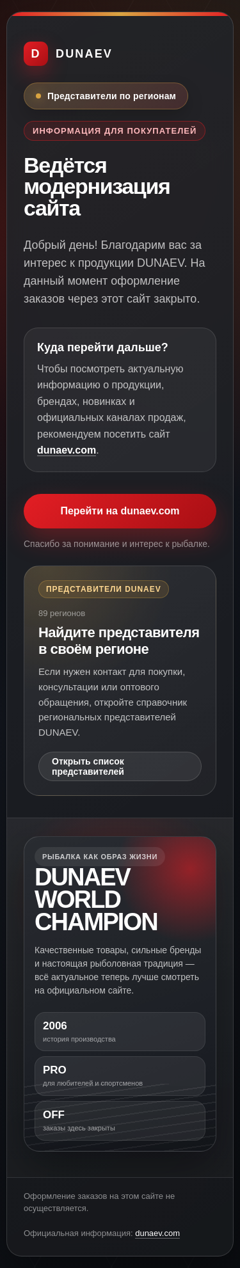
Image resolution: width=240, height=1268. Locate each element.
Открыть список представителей (88, 766)
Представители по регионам (111, 96)
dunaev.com (66, 450)
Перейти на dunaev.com (119, 510)
